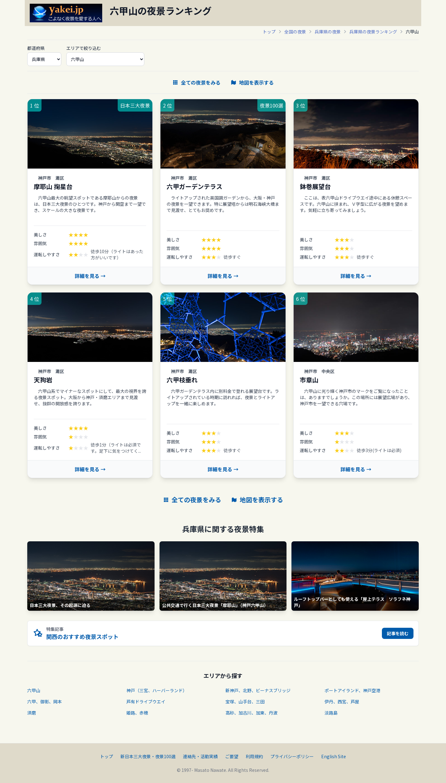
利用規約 (254, 756)
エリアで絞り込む (83, 48)
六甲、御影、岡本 (44, 701)
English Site (333, 756)
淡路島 (331, 713)
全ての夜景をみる (196, 82)
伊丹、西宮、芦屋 (342, 701)
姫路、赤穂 (137, 713)
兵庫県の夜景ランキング (373, 32)
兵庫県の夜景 (328, 32)
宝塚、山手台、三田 (245, 701)
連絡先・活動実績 (200, 756)
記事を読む (398, 633)
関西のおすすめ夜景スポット (82, 636)
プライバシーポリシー (292, 756)
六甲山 (33, 690)
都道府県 (36, 48)
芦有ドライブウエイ (145, 701)
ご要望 (231, 756)
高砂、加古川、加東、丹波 (251, 713)
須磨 (31, 713)
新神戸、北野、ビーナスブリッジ (258, 690)
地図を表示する (252, 82)
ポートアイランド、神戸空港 (352, 690)
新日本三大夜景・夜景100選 (148, 756)
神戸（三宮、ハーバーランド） (156, 690)
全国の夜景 (295, 32)
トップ (269, 32)
